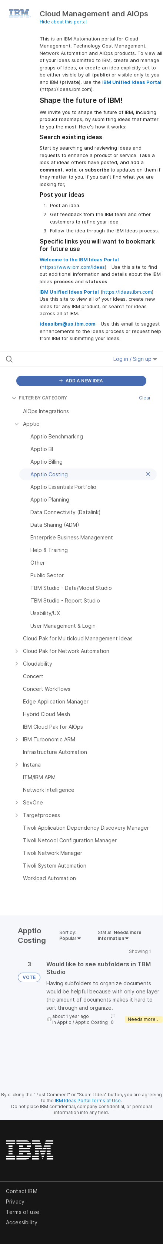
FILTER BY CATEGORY (39, 398)
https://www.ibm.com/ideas (73, 267)
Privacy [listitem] (15, 1201)
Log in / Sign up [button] (135, 359)
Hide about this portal (63, 22)
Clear (145, 398)
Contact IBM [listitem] (21, 1191)
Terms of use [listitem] (22, 1212)
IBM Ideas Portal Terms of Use (88, 1100)
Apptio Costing (91, 1022)
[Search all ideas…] (50, 359)
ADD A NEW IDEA (81, 380)
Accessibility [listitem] (21, 1222)
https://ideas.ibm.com (127, 292)
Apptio (64, 1022)
